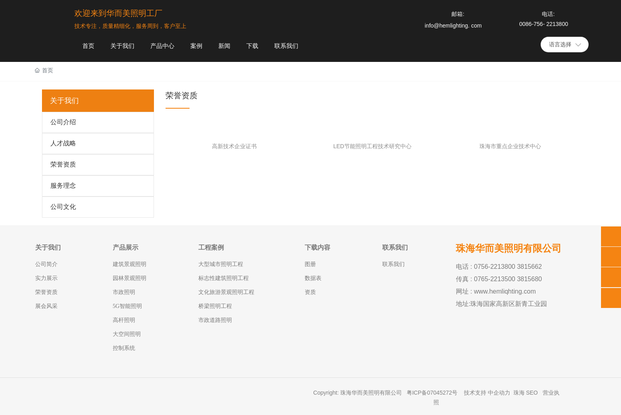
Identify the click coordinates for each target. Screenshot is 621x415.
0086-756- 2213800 (543, 24)
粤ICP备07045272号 (433, 392)
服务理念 (63, 185)
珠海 (519, 392)
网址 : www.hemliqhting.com (496, 291)
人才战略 (63, 143)
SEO (532, 392)
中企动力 (499, 392)
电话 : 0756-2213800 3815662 (499, 266)
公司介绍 (63, 122)
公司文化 (63, 206)
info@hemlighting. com (453, 25)
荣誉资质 (63, 164)
